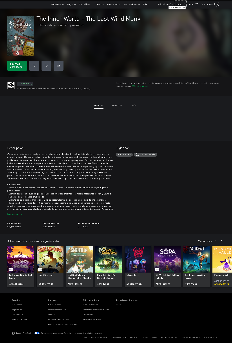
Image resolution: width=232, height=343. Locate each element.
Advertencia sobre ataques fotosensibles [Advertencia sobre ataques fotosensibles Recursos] (63, 324)
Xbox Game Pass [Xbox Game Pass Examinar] (18, 314)
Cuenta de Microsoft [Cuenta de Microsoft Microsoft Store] (90, 305)
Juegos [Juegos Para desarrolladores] (118, 305)
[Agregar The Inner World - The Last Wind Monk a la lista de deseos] (34, 66)
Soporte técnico (130, 4)
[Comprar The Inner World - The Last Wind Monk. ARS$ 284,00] (17, 66)
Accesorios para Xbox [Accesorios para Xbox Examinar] (19, 319)
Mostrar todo (205, 240)
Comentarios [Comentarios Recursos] (53, 314)
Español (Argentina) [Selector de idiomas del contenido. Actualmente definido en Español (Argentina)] (23, 333)
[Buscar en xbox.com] (181, 3)
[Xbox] (42, 4)
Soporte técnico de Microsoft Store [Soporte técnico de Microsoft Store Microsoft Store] (96, 310)
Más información (140, 86)
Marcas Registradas (149, 337)
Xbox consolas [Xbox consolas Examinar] (17, 305)
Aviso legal (134, 337)
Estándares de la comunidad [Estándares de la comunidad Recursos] (58, 319)
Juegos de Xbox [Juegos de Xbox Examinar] (17, 310)
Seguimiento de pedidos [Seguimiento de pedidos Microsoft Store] (92, 319)
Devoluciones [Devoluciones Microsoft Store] (88, 314)
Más (145, 4)
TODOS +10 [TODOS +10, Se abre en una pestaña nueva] (25, 83)
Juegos (70, 4)
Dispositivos (84, 4)
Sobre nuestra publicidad (190, 337)
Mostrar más (14, 214)
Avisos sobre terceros (169, 337)
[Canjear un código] (58, 66)
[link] (20, 266)
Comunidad (112, 4)
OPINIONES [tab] (116, 105)
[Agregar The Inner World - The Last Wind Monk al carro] (46, 66)
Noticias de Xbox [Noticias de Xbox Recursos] (54, 305)
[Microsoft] (22, 4)
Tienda (99, 4)
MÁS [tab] (134, 105)
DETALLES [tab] (98, 105)
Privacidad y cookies (118, 337)
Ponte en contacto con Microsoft (95, 337)
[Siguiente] (222, 241)
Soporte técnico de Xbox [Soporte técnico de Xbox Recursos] (57, 310)
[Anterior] (215, 241)
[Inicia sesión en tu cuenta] (209, 4)
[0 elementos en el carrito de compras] (193, 3)
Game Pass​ (56, 4)
